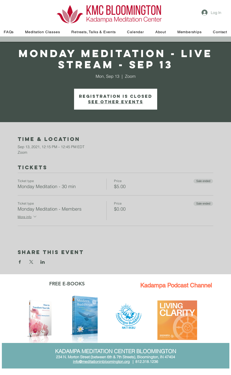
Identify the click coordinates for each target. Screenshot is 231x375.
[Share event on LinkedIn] (42, 262)
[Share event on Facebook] (20, 262)
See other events (115, 101)
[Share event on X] (31, 262)
